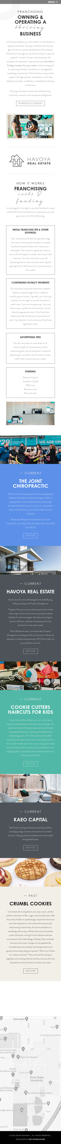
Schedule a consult (30, 103)
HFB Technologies (37, 1139)
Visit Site (31, 535)
